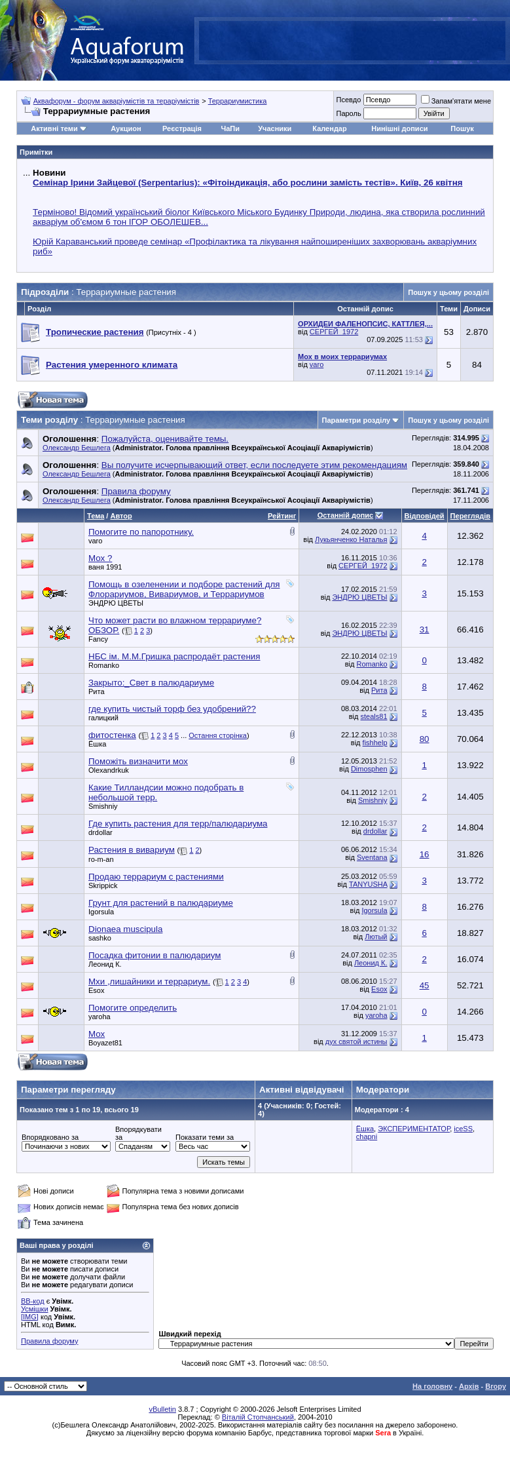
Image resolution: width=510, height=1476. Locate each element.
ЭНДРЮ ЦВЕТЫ (115, 603)
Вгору (495, 1386)
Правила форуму (49, 1341)
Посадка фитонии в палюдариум (154, 955)
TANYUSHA (368, 884)
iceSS (463, 1129)
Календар (329, 128)
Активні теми (54, 128)
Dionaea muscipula (125, 929)
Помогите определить (132, 1008)
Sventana (372, 857)
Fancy (98, 639)
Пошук (461, 128)
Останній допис (346, 515)
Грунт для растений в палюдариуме (160, 903)
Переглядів (470, 516)
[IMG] (30, 1317)
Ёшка (97, 744)
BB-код (33, 1301)
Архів (469, 1386)
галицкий (103, 718)
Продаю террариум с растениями (156, 877)
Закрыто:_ (151, 683)
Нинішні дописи (399, 128)
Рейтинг (282, 516)
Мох (96, 1034)
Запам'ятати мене (456, 101)
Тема (95, 516)
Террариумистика (237, 101)
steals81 (374, 716)
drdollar (100, 832)
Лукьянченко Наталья (351, 539)
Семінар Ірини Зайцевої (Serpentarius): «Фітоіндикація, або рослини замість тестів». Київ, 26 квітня (247, 182)
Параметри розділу (356, 420)
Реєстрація (182, 128)
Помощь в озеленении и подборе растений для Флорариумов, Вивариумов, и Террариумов (184, 589)
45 (424, 985)
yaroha (99, 1016)
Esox (96, 990)
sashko (99, 938)
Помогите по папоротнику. (141, 532)
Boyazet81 (105, 1043)
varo (316, 364)
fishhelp (375, 743)
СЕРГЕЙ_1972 (334, 332)
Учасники (274, 128)
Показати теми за (204, 1137)
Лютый (376, 937)
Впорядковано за (50, 1137)
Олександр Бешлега (77, 448)
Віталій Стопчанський (258, 1417)
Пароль (348, 113)
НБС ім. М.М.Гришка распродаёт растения (174, 656)
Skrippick (103, 885)
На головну (432, 1386)
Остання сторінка (218, 735)
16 (424, 854)
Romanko (103, 665)
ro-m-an (101, 859)
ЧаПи (230, 128)
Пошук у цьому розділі (448, 292)
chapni (366, 1136)
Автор (121, 516)
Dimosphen (369, 769)
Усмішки (34, 1309)
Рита (96, 691)
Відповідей (425, 516)
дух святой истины (356, 1041)
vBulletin (162, 1409)
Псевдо (348, 100)
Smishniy (103, 806)
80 (424, 739)
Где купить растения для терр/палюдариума (177, 823)
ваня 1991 (105, 567)
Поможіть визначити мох (138, 761)
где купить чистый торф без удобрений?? (172, 709)
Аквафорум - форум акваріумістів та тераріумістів (116, 101)
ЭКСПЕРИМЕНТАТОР (414, 1129)
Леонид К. (105, 964)
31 (424, 629)
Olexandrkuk (108, 770)
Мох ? (100, 558)
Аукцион (126, 128)
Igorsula (101, 912)
